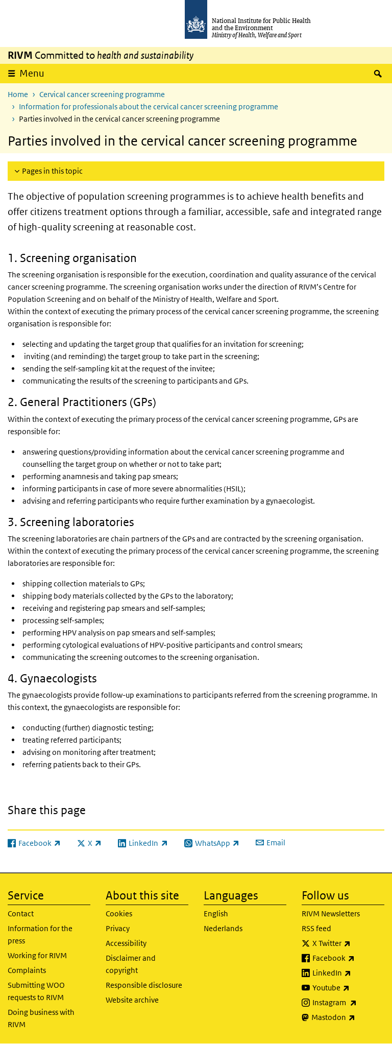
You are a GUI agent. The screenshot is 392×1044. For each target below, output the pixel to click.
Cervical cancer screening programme (102, 94)
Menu (31, 73)
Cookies (119, 913)
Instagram (348, 1002)
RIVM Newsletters (331, 913)
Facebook (348, 958)
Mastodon (347, 1017)
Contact (21, 913)
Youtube (348, 988)
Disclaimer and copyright (131, 964)
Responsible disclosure (144, 985)
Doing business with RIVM (41, 1018)
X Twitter (348, 943)
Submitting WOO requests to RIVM (36, 991)
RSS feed (316, 928)
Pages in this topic (52, 171)
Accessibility (126, 943)
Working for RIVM (37, 955)
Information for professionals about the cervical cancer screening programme (148, 106)
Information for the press (40, 934)
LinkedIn (348, 973)
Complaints (27, 970)
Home (18, 94)
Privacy (118, 928)
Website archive (132, 1000)
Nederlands (223, 928)
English (216, 913)
